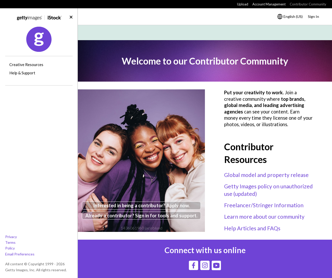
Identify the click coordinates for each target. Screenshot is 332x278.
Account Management (269, 4)
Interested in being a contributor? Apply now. (141, 205)
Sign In (313, 16)
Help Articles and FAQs (252, 228)
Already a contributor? (110, 215)
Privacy (11, 236)
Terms (10, 242)
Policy (10, 248)
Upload (242, 4)
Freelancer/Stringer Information (263, 205)
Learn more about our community (264, 216)
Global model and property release (266, 175)
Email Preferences (19, 254)
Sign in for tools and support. (166, 215)
